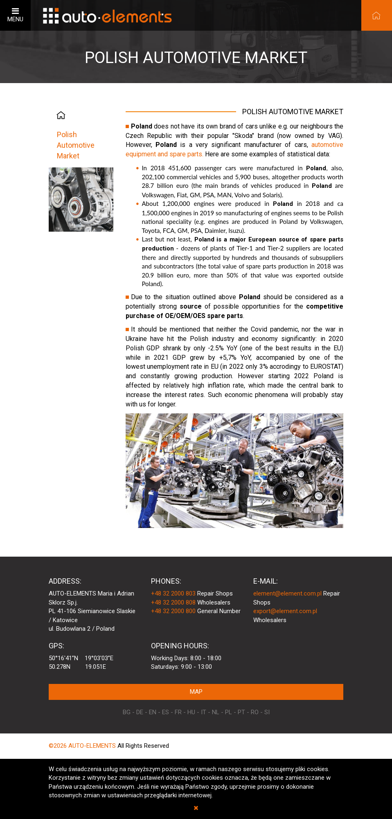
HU (191, 712)
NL (215, 712)
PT (241, 712)
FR (178, 712)
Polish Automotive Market (76, 145)
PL (228, 712)
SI (267, 712)
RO (255, 712)
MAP (196, 691)
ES (165, 712)
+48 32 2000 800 (173, 611)
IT (203, 712)
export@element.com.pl (285, 611)
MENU (15, 15)
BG (127, 712)
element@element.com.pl (287, 593)
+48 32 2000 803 (173, 593)
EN (152, 712)
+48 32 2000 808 (173, 602)
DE (139, 712)
